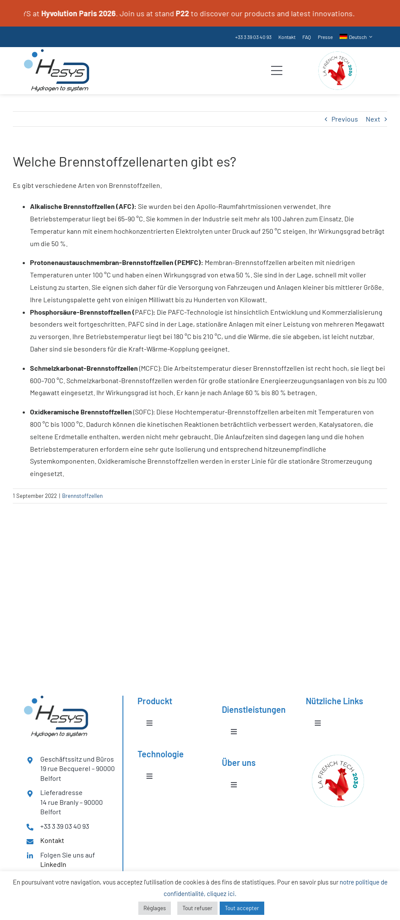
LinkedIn (53, 864)
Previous (344, 119)
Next (373, 119)
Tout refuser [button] (197, 908)
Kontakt (52, 840)
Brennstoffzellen (82, 495)
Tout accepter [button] (242, 908)
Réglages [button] (154, 908)
